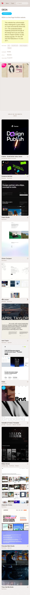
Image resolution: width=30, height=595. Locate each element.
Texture (9, 48)
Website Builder (17, 424)
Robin (3, 382)
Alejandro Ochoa (7, 505)
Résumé (17, 465)
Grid (9, 45)
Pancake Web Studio (8, 546)
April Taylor (5, 340)
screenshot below (16, 28)
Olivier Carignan (7, 258)
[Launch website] (27, 176)
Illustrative (9, 54)
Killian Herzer (6, 464)
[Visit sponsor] (27, 157)
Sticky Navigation (23, 45)
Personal (4, 178)
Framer (3, 162)
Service (9, 342)
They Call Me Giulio (7, 587)
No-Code (3, 424)
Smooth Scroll (15, 45)
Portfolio (9, 51)
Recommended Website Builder (9, 158)
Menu (7, 3)
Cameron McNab (7, 176)
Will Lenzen (5, 299)
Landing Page (5, 465)
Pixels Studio (6, 217)
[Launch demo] (27, 423)
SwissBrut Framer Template (10, 423)
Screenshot (7, 13)
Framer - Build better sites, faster (12, 156)
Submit (15, 115)
